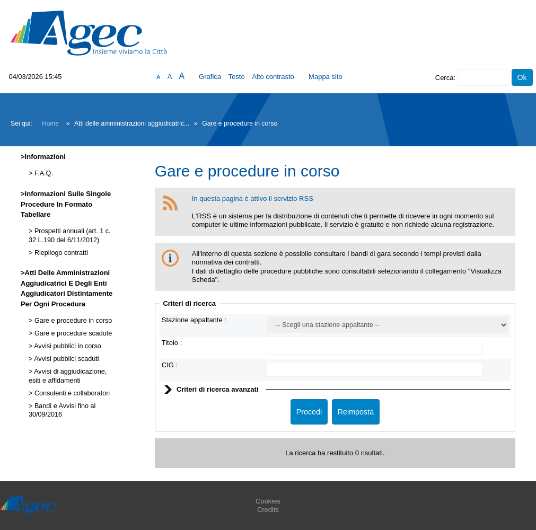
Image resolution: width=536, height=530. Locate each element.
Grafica (210, 77)
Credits (268, 510)
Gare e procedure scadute (72, 333)
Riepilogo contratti (59, 253)
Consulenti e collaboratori (71, 393)
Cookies (268, 501)
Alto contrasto (273, 77)
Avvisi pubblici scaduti (65, 359)
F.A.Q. (42, 173)
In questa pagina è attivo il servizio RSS (252, 198)
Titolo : (172, 343)
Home (50, 123)
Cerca (444, 78)
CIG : (170, 365)
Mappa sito (325, 77)
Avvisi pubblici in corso (66, 346)
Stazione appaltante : (194, 320)
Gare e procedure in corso (72, 320)
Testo (237, 77)
